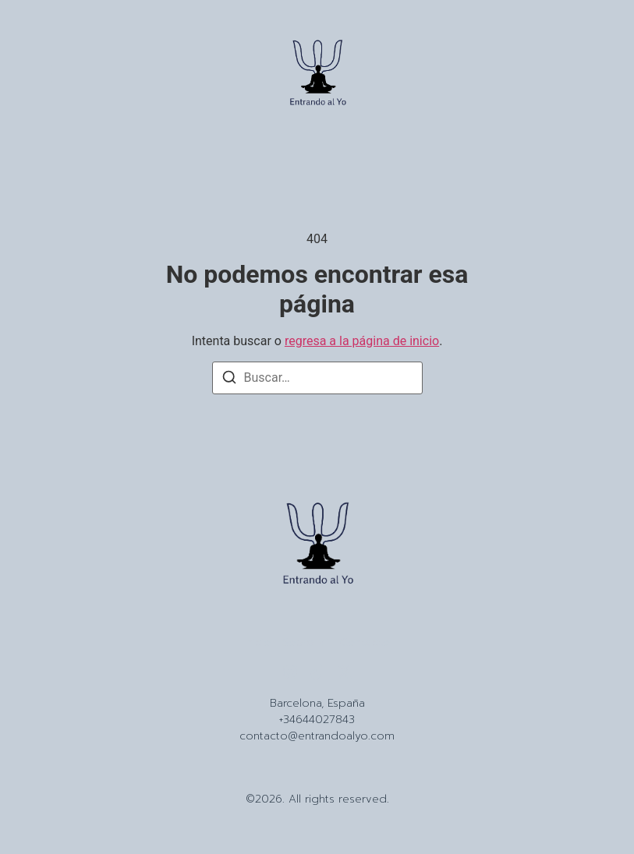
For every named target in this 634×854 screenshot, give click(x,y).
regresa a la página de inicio (362, 340)
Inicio (257, 642)
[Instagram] (290, 671)
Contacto (365, 642)
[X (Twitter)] (344, 671)
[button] (40, 75)
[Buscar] (229, 380)
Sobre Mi (305, 642)
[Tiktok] (317, 671)
